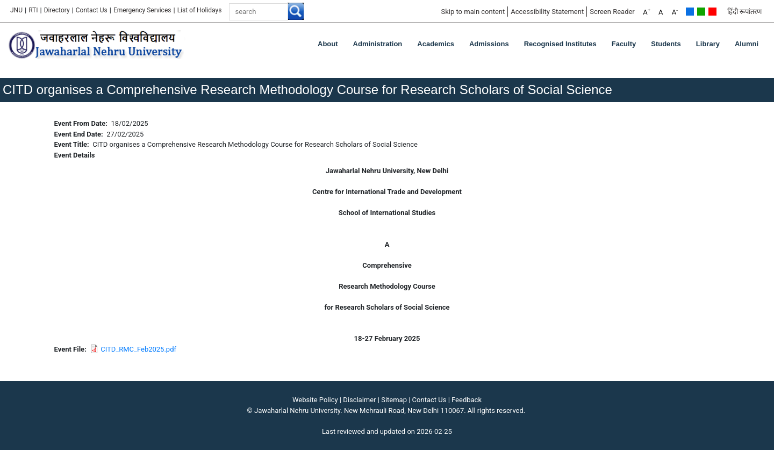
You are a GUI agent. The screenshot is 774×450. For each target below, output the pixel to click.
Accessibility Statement (547, 12)
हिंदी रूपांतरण (744, 12)
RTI (33, 10)
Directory (57, 10)
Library (708, 44)
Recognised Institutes (560, 44)
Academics (435, 44)
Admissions (489, 44)
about (328, 44)
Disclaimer (359, 400)
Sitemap (394, 400)
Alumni (746, 44)
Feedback (467, 400)
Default (690, 12)
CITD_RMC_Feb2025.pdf (138, 349)
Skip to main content (473, 12)
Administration (378, 44)
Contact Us (92, 10)
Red (712, 12)
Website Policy (315, 400)
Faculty (624, 44)
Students (666, 44)
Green (701, 12)
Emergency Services (142, 10)
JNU (16, 10)
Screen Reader (612, 12)
